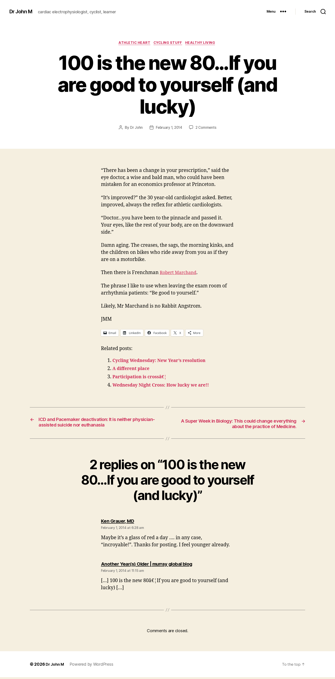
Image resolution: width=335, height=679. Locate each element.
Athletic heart (132, 43)
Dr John (135, 128)
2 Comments (207, 128)
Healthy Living (203, 43)
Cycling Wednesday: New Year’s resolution (163, 361)
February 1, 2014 (169, 128)
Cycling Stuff (168, 43)
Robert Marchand (180, 273)
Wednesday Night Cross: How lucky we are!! (165, 386)
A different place (132, 369)
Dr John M (22, 11)
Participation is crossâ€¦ (142, 378)
